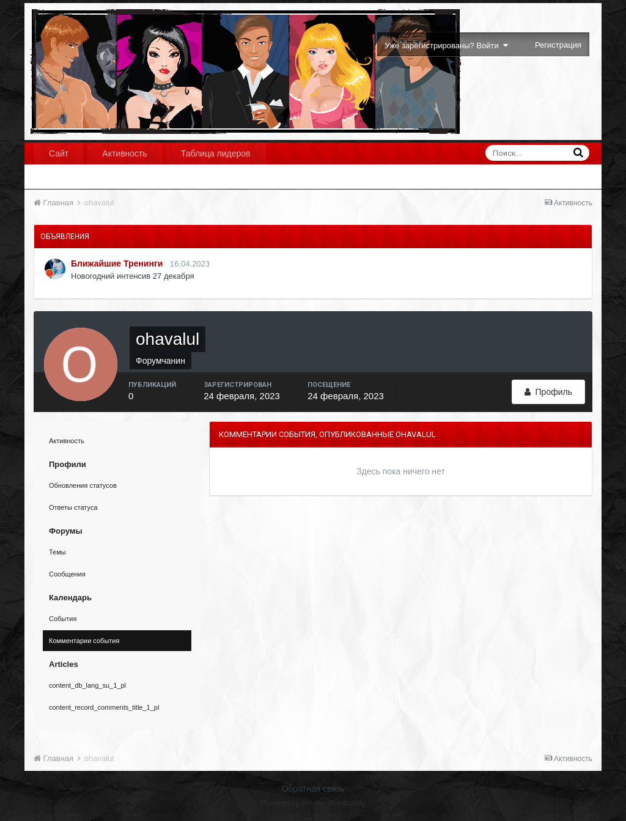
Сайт (58, 153)
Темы (57, 552)
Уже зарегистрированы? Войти (446, 45)
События (62, 618)
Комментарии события (84, 640)
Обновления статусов (83, 485)
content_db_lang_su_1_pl (87, 685)
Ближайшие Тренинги (117, 263)
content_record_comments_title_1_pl (104, 707)
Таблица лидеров (216, 153)
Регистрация (558, 45)
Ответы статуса (73, 507)
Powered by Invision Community (312, 803)
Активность (124, 153)
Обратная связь (312, 788)
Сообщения (67, 574)
